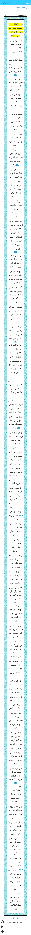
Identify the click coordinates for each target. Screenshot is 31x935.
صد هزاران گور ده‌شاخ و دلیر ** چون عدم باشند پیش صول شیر (15, 48)
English (18, 7)
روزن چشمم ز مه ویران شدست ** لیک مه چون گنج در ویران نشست (15, 669)
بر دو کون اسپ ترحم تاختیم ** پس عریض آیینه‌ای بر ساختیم (15, 440)
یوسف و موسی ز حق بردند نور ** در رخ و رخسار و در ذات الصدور (15, 122)
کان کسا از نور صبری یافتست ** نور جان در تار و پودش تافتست (15, 209)
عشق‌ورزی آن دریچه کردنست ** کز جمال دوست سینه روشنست (15, 794)
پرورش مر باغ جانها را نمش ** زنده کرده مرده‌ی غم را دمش (15, 882)
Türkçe (23, 7)
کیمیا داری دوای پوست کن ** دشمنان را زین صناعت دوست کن (15, 846)
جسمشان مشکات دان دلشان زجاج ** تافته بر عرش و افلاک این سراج (15, 315)
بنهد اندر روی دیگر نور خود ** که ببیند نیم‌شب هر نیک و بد (15, 102)
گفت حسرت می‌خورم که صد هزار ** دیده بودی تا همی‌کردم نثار (15, 649)
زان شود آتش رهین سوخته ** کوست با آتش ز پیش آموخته (15, 543)
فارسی (28, 8)
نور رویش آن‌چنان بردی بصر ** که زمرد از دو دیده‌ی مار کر (15, 157)
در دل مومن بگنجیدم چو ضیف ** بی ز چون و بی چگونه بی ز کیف (15, 385)
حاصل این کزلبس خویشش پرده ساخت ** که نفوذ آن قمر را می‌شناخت (15, 476)
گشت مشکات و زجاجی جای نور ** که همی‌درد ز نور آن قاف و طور (15, 295)
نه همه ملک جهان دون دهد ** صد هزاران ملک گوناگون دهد (15, 901)
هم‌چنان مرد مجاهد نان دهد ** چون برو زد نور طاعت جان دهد (15, 613)
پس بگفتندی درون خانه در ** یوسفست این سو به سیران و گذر (15, 721)
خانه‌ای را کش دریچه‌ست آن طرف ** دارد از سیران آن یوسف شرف (15, 756)
